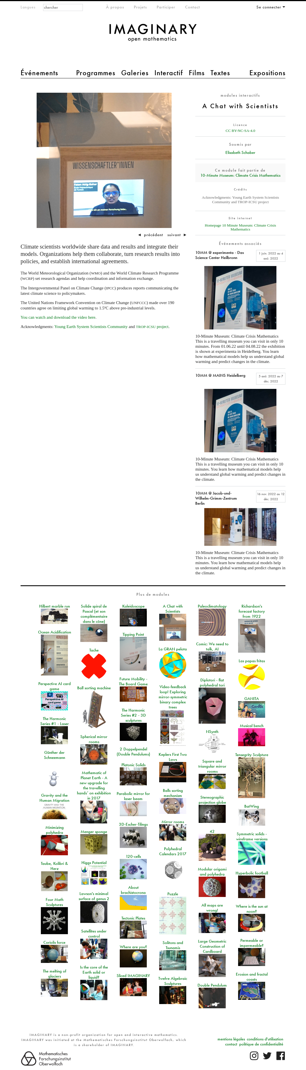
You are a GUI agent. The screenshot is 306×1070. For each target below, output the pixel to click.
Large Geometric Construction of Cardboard (212, 946)
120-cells (133, 856)
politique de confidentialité (261, 1044)
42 (212, 831)
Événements (39, 72)
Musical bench (251, 725)
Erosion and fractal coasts (252, 977)
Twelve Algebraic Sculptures (172, 981)
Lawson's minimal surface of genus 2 (94, 896)
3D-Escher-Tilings (133, 824)
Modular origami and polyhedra (212, 872)
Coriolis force (54, 942)
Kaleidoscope (133, 606)
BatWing (251, 806)
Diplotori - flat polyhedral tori (212, 682)
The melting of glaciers (54, 974)
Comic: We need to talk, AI (212, 646)
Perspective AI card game (54, 686)
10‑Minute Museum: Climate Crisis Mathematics (240, 175)
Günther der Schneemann (54, 755)
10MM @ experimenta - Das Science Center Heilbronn (219, 255)
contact (231, 1044)
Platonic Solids (133, 764)
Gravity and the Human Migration (54, 798)
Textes (220, 72)
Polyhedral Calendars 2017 (173, 851)
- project (152, 326)
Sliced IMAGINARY (133, 975)
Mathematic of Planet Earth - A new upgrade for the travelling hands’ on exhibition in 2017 (94, 785)
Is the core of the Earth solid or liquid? (94, 972)
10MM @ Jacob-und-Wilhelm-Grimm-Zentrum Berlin (216, 498)
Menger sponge (94, 831)
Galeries (134, 72)
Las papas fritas (252, 660)
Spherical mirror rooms (93, 739)
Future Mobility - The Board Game (133, 681)
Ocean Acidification (54, 632)
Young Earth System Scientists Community (91, 326)
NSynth (212, 731)
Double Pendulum (212, 985)
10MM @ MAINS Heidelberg (220, 375)
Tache (94, 650)
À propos (115, 7)
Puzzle (172, 893)
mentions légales (231, 1039)
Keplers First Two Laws (173, 757)
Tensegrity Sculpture (251, 754)
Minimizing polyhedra (54, 830)
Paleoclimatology (212, 606)
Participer (166, 7)
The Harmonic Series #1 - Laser (54, 721)
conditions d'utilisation (265, 1039)
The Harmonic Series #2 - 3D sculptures (133, 715)
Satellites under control (94, 934)
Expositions (267, 72)
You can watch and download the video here (58, 317)
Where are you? (133, 946)
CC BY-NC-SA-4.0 (240, 131)
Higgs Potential (94, 862)
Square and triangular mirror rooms (212, 766)
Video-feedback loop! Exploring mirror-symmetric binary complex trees (173, 697)
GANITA (251, 698)
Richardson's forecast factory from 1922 (252, 611)
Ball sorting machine (94, 687)
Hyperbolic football (252, 873)
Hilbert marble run (54, 606)
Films (197, 72)
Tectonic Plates (133, 918)
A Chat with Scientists (173, 609)
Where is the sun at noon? (252, 909)
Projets (140, 7)
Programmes (95, 72)
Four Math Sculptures (54, 902)
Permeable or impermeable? (252, 943)
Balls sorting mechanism (173, 793)
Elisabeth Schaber (240, 152)
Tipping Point (133, 634)
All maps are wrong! (212, 908)
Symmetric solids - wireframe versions (251, 836)
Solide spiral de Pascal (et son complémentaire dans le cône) (94, 614)
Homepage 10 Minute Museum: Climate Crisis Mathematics (240, 227)
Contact (192, 7)
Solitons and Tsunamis (173, 945)
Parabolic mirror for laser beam (133, 796)
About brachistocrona (133, 890)
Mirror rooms (172, 821)
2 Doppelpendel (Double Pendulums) (133, 751)
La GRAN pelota (173, 649)
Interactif (168, 72)
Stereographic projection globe (212, 800)
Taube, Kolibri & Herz (54, 866)
